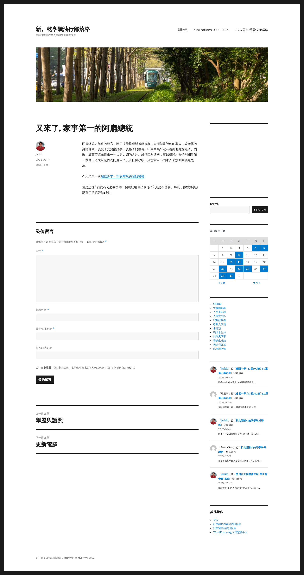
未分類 (217, 328)
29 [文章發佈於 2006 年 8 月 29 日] (222, 276)
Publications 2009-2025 (211, 30)
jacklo (39, 154)
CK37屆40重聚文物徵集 (251, 30)
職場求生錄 (219, 332)
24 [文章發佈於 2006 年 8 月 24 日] (239, 269)
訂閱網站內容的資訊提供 (227, 524)
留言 (40, 251)
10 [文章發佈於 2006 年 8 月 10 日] (239, 255)
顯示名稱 (42, 309)
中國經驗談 (219, 308)
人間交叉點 (219, 316)
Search (214, 204)
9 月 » (256, 282)
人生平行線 (219, 312)
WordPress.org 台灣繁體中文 (230, 532)
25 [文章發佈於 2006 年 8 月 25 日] (247, 269)
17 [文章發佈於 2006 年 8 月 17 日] (239, 262)
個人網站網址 (44, 347)
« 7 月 (221, 282)
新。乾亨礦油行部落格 (63, 29)
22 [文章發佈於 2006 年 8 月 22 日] (222, 269)
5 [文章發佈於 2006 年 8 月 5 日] (255, 248)
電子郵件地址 (45, 328)
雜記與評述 (219, 344)
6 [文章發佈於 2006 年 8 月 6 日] (264, 248)
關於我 (182, 30)
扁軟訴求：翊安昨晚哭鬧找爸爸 (122, 176)
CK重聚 (217, 304)
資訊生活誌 (219, 340)
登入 (215, 520)
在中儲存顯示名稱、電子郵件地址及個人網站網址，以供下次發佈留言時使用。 (89, 367)
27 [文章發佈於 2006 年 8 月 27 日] (264, 269)
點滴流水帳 (219, 348)
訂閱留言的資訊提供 (224, 528)
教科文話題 (219, 324)
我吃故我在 (219, 320)
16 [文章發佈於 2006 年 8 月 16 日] (231, 262)
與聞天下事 (42, 165)
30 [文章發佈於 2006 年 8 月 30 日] (230, 276)
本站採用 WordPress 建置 (79, 558)
